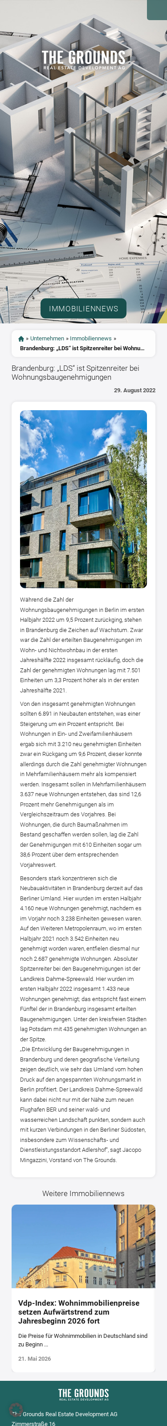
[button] (16, 1410)
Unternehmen (47, 338)
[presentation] (6, 1288)
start (21, 339)
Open (157, 10)
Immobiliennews (91, 338)
